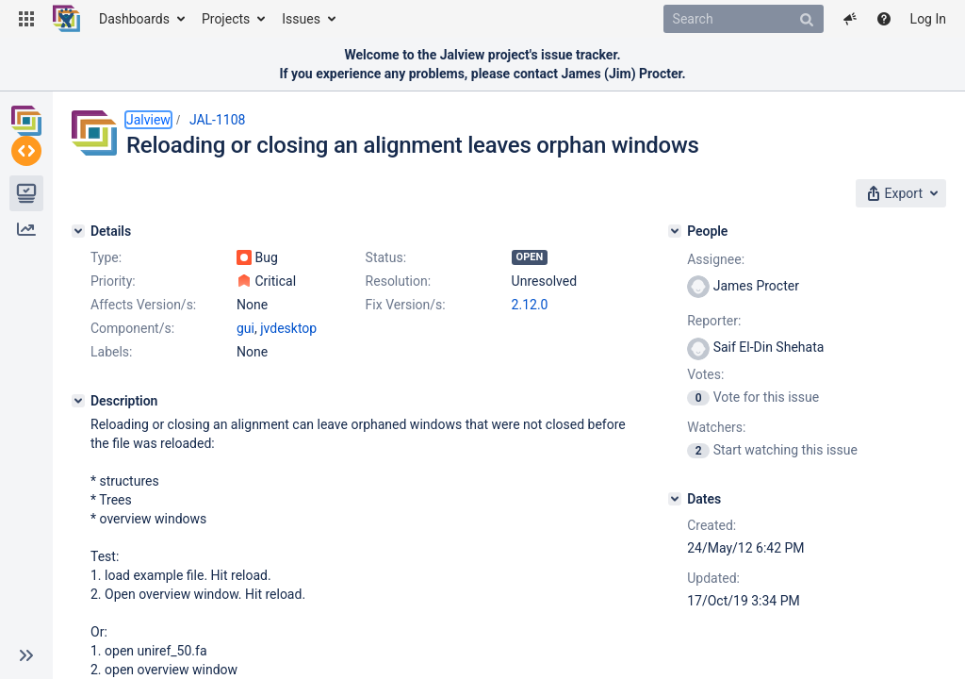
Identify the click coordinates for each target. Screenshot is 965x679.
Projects (226, 18)
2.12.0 (255, 369)
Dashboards (134, 18)
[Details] (78, 225)
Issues (301, 18)
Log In (928, 18)
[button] (26, 19)
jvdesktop (288, 393)
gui (245, 393)
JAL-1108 (217, 119)
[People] (717, 225)
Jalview (148, 119)
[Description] (78, 465)
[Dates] (717, 493)
